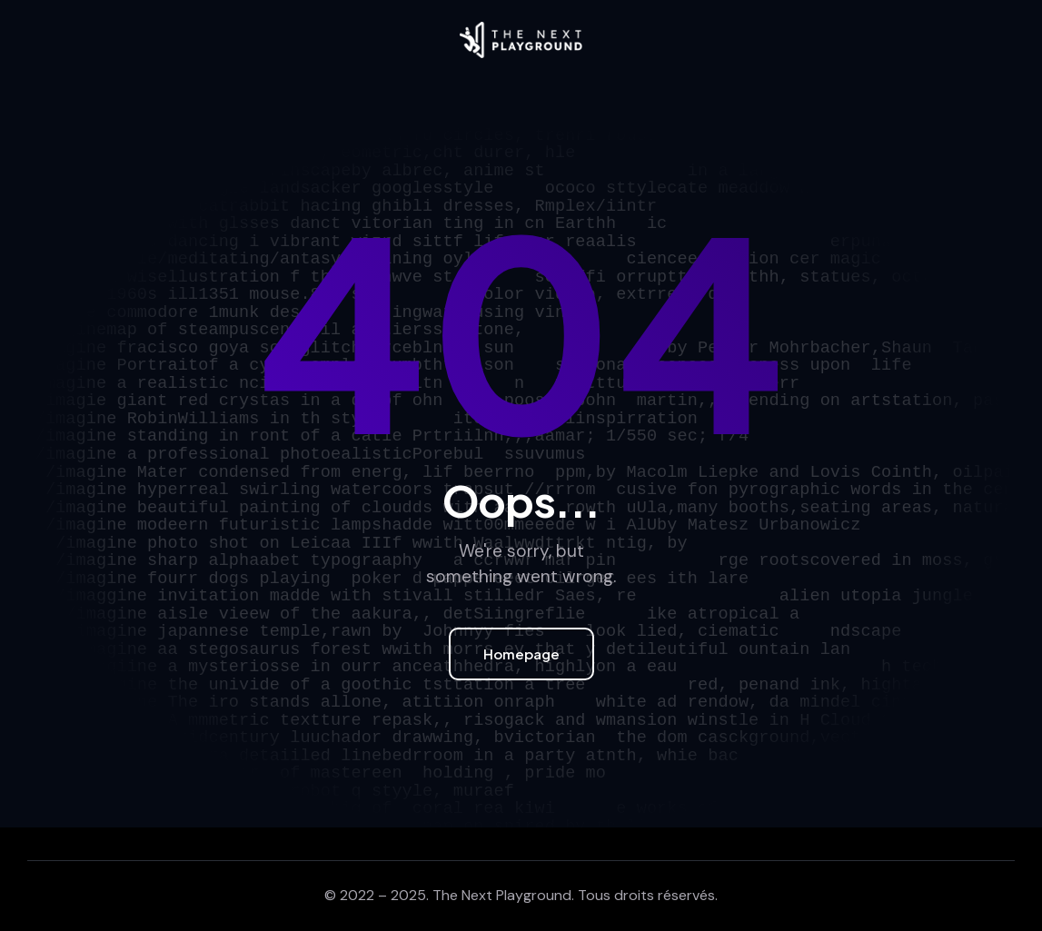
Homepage (521, 653)
